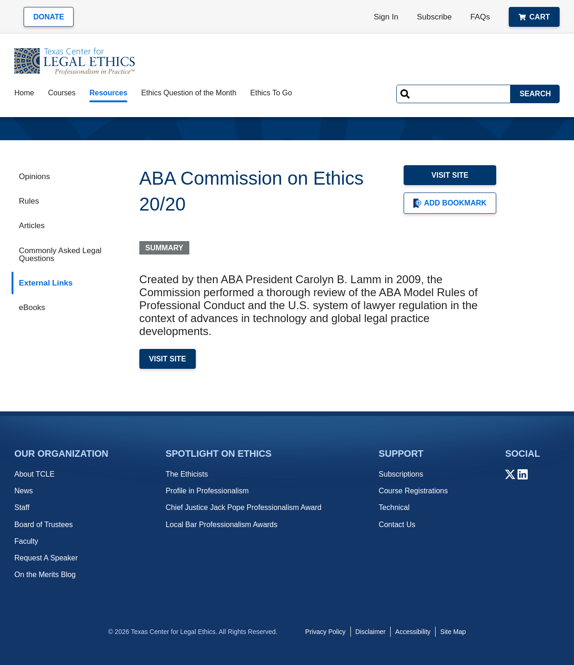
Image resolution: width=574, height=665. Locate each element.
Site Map (453, 631)
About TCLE (34, 474)
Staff (22, 507)
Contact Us (397, 524)
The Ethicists (187, 474)
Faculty (26, 541)
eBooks (32, 307)
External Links (46, 283)
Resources (108, 93)
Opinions (34, 176)
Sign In (386, 16)
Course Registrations (413, 491)
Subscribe (434, 16)
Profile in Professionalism (207, 491)
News (23, 491)
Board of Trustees (43, 524)
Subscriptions (401, 474)
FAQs (480, 16)
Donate (48, 17)
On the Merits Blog (45, 574)
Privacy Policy (325, 631)
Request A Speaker (46, 558)
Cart (534, 17)
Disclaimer (371, 631)
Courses (62, 93)
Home (24, 93)
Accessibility (412, 631)
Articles (32, 225)
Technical (394, 507)
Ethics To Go (271, 93)
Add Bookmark (450, 203)
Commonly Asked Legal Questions (60, 254)
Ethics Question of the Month (188, 93)
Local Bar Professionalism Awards (222, 524)
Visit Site (449, 175)
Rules (29, 201)
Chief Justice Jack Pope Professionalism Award (244, 507)
